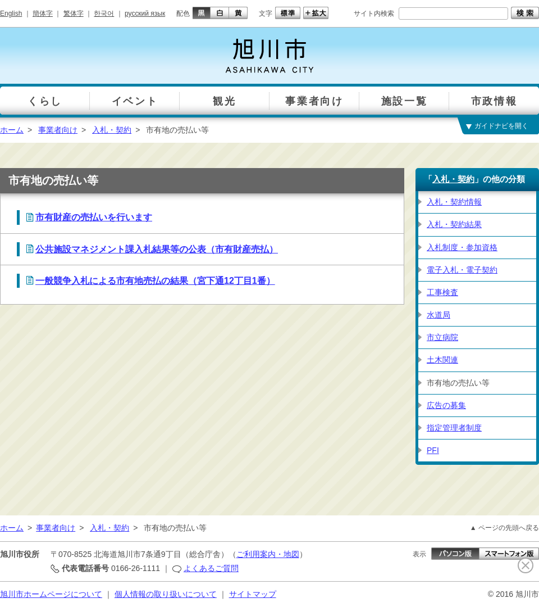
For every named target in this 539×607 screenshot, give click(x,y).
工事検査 (442, 292)
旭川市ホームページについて (51, 594)
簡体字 (43, 13)
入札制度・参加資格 (462, 247)
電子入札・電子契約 (462, 269)
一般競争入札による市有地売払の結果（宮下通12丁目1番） (155, 281)
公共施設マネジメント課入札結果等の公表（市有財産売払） (156, 249)
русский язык (145, 13)
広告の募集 (446, 405)
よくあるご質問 (211, 568)
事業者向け (57, 129)
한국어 (104, 13)
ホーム (12, 129)
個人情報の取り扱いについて (166, 594)
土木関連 (442, 359)
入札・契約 (111, 129)
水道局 (438, 314)
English (11, 13)
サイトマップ (252, 594)
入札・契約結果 (454, 224)
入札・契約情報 (454, 201)
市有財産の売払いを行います (93, 217)
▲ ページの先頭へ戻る (504, 528)
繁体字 (73, 13)
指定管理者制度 (454, 427)
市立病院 (442, 337)
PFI (433, 450)
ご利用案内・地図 (267, 554)
